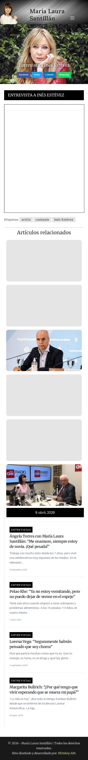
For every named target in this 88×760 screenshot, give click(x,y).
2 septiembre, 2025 (19, 665)
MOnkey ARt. (67, 753)
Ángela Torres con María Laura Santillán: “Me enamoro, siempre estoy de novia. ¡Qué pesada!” (44, 541)
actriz (26, 219)
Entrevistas (21, 529)
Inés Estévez (64, 219)
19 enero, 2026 (16, 715)
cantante (42, 219)
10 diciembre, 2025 (18, 569)
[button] (23, 75)
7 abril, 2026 (15, 619)
